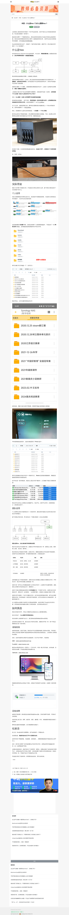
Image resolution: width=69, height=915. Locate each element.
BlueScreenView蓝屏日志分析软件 (20, 823)
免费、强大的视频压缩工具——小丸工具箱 (26, 771)
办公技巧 (16, 17)
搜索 (56, 14)
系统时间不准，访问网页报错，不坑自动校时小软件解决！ (25, 845)
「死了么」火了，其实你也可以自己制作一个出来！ (23, 902)
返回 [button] (35, 861)
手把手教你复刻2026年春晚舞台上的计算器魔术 (23, 827)
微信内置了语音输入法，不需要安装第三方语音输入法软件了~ (26, 834)
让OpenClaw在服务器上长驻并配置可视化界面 (23, 838)
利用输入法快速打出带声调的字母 (24, 774)
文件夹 (18, 768)
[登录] (58, 1)
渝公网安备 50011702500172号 (27, 913)
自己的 (24, 768)
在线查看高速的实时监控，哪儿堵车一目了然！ (23, 830)
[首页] (12, 18)
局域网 (21, 768)
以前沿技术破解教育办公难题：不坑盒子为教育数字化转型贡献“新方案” (27, 898)
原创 (31, 27)
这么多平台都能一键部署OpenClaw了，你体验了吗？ (24, 819)
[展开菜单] (11, 1)
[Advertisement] (35, 803)
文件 (27, 768)
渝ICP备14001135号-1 (15, 913)
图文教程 (36, 27)
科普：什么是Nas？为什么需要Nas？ (27, 17)
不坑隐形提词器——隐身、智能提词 (20, 842)
